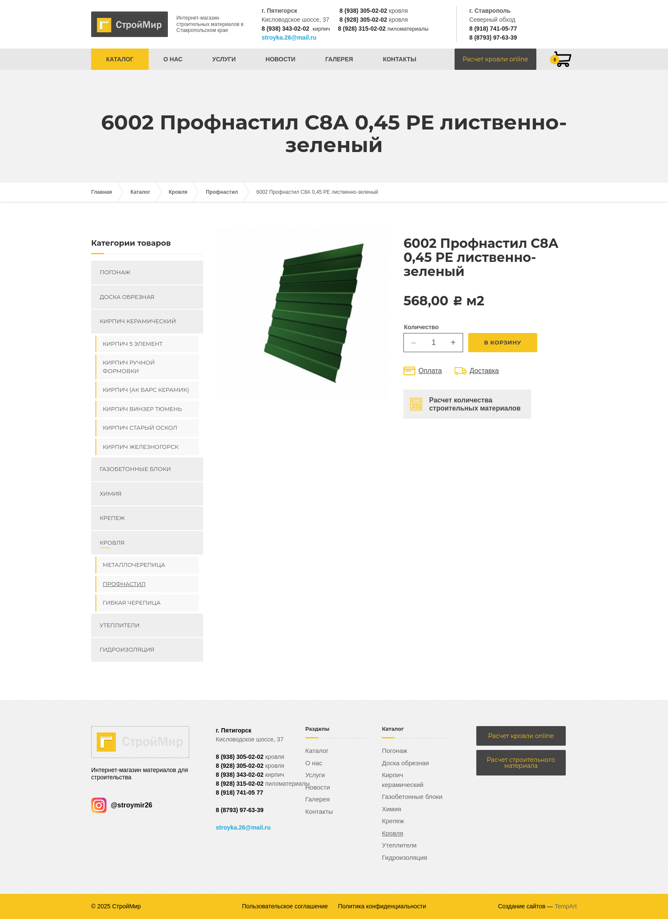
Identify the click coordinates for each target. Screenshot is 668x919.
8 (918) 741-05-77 (493, 28)
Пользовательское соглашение (285, 906)
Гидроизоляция (127, 649)
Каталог (120, 59)
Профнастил (222, 192)
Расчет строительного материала (521, 763)
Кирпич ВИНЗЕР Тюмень (142, 408)
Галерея (339, 59)
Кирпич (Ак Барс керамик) (146, 389)
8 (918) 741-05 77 (239, 792)
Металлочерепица (134, 564)
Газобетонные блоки (135, 468)
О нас (173, 59)
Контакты (399, 59)
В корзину (502, 342)
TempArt (566, 906)
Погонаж (115, 272)
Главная (101, 192)
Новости (280, 59)
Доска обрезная (127, 296)
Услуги (224, 59)
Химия (110, 493)
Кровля (178, 192)
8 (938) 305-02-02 (363, 10)
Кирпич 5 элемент (133, 343)
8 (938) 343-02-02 (285, 28)
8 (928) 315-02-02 (362, 28)
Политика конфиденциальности (382, 906)
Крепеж (112, 517)
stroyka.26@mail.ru (289, 37)
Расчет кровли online (495, 59)
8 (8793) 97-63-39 (493, 37)
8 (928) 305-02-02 (363, 19)
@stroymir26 (121, 805)
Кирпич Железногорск (141, 446)
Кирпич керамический (138, 321)
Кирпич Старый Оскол (140, 427)
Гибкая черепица (132, 602)
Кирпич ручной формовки (129, 366)
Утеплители (120, 625)
